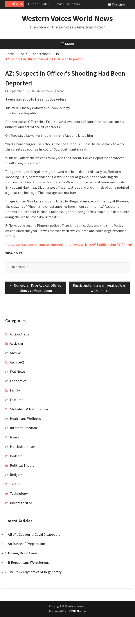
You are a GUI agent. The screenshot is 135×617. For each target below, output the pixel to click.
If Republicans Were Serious (28, 562)
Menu (67, 43)
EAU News (17, 371)
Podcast (16, 456)
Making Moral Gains (22, 553)
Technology (19, 493)
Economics (18, 381)
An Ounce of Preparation (26, 543)
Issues (14, 437)
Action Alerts (20, 334)
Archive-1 (22, 267)
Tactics (15, 484)
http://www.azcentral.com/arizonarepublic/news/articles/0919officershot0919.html (68, 244)
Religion (16, 474)
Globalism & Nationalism (29, 409)
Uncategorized (21, 503)
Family (15, 390)
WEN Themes (78, 611)
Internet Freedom (23, 428)
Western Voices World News (67, 18)
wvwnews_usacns (52, 91)
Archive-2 (17, 362)
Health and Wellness (25, 418)
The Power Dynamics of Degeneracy (34, 572)
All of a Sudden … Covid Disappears (54, 4)
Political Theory (22, 465)
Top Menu (117, 4)
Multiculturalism (22, 446)
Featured (16, 399)
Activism (16, 343)
